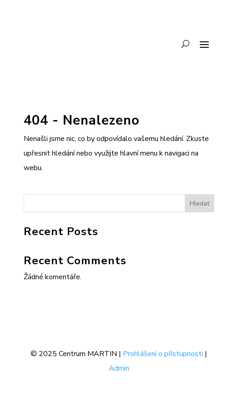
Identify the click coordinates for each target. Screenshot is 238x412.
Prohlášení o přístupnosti (163, 354)
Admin (119, 368)
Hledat (199, 203)
